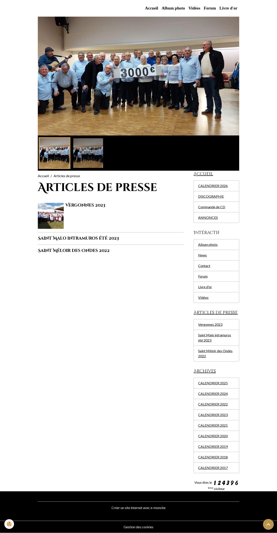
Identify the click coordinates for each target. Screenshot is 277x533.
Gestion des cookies (138, 527)
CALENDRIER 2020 (213, 436)
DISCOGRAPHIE (211, 196)
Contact (204, 266)
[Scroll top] (268, 524)
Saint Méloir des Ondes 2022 (74, 250)
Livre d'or (228, 8)
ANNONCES (208, 217)
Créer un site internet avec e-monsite (138, 508)
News (202, 255)
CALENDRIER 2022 (213, 404)
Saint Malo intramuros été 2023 (78, 238)
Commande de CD (211, 207)
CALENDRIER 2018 (213, 457)
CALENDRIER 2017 (213, 468)
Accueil (151, 8)
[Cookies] (9, 524)
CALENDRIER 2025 (213, 383)
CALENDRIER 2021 (213, 425)
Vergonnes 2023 (85, 205)
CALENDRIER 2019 (213, 446)
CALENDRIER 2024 (213, 393)
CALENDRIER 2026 (213, 186)
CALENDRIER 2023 (213, 415)
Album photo (173, 8)
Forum (210, 8)
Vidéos (194, 8)
